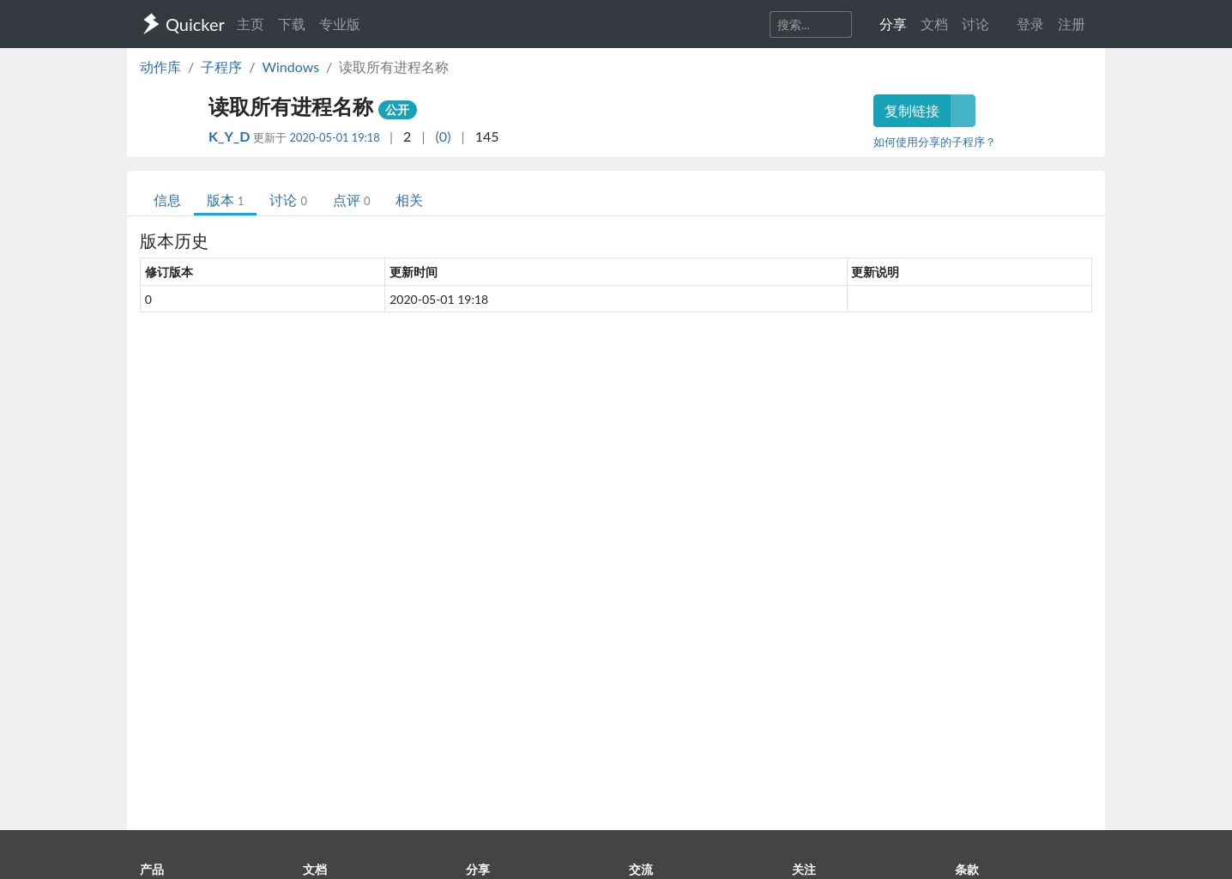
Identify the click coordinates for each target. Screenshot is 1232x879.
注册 (1071, 23)
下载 (291, 23)
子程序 (221, 66)
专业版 (339, 23)
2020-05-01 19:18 (335, 137)
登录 (1030, 23)
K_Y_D (230, 136)
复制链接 (912, 110)
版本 (225, 199)
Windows (290, 66)
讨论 (287, 199)
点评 (351, 199)
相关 (409, 199)
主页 (250, 23)
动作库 (160, 66)
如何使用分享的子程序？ (934, 142)
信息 (167, 199)
